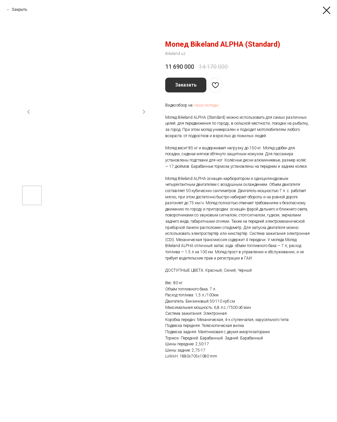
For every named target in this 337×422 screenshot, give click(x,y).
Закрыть (19, 9)
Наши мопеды (206, 105)
